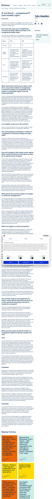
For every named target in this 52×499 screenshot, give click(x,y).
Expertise (15, 5)
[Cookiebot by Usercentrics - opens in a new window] (44, 236)
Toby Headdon (42, 16)
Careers (29, 5)
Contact (39, 5)
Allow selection (26, 262)
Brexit (37, 39)
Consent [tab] (10, 238)
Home (3, 8)
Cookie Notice (40, 252)
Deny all (10, 262)
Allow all (41, 262)
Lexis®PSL (19, 22)
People (25, 5)
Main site (6, 8)
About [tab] (41, 238)
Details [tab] (26, 238)
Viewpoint (20, 5)
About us (34, 5)
